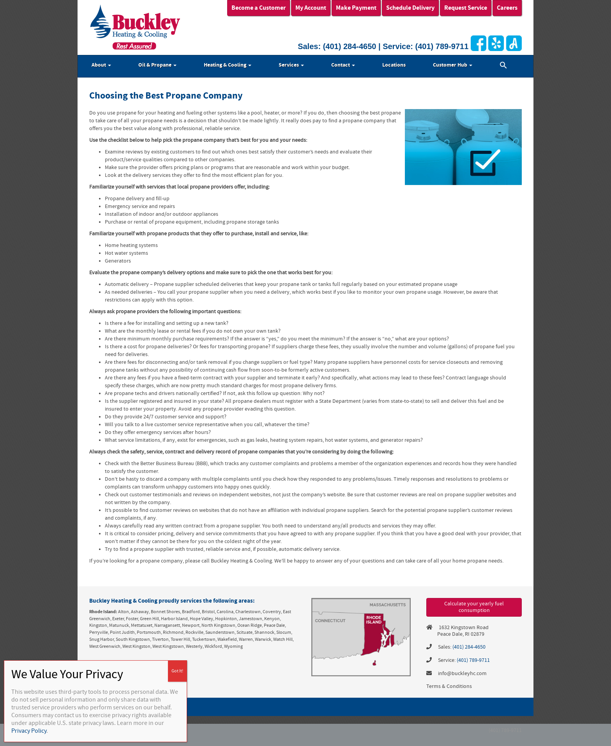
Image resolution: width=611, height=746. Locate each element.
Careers (507, 8)
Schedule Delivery (410, 8)
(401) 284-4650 (349, 46)
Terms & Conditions (449, 686)
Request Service (465, 8)
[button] (503, 66)
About (101, 65)
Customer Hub (452, 65)
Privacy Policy (28, 731)
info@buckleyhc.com (462, 673)
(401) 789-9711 (442, 46)
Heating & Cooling (227, 65)
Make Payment (356, 8)
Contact (343, 65)
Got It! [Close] (177, 671)
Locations (394, 65)
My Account (310, 8)
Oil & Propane (157, 65)
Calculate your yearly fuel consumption (474, 607)
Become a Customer (258, 8)
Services (291, 65)
